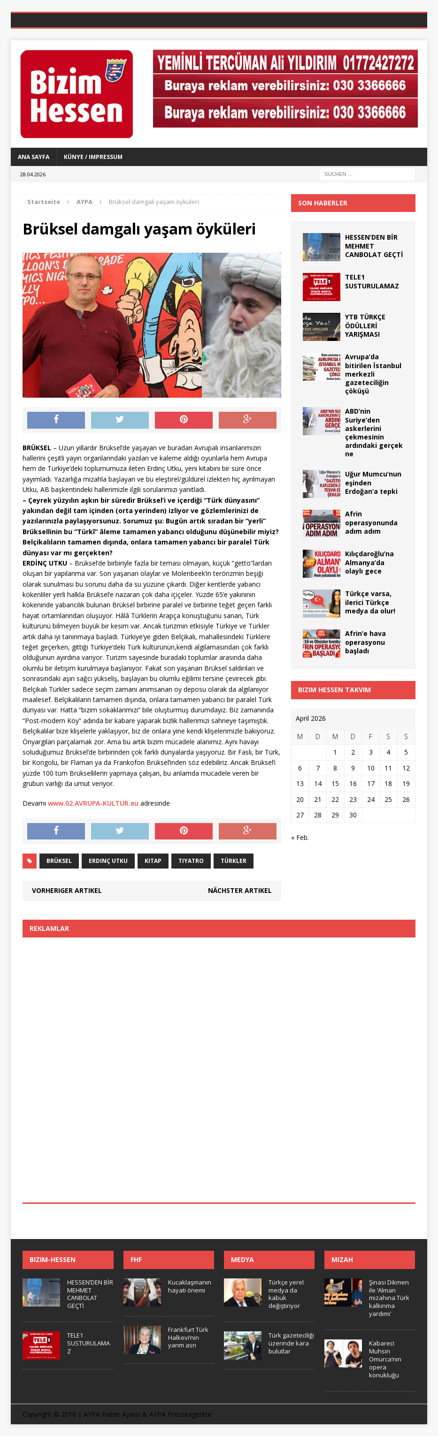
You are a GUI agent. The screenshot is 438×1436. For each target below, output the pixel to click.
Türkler (233, 861)
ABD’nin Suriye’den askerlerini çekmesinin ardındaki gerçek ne (374, 432)
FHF (136, 1259)
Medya (242, 1259)
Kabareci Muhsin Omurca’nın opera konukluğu (385, 1359)
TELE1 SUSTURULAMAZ (372, 281)
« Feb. (300, 837)
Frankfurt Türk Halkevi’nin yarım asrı (188, 1337)
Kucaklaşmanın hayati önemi (189, 1286)
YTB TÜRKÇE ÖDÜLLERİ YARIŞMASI (365, 325)
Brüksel (59, 861)
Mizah (342, 1259)
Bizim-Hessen (53, 1259)
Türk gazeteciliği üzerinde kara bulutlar (291, 1343)
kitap (153, 861)
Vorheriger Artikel (67, 890)
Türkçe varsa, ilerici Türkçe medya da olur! (370, 602)
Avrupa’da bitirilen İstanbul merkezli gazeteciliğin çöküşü (373, 373)
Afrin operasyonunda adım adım (371, 522)
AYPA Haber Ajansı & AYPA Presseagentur (148, 1414)
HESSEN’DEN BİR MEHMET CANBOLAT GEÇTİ (90, 1294)
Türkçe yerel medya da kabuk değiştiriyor (286, 1294)
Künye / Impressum (93, 157)
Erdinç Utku (108, 861)
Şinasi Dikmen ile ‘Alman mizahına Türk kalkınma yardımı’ (389, 1298)
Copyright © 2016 (49, 1414)
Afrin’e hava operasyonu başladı (365, 642)
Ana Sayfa (33, 157)
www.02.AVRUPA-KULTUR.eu (93, 803)
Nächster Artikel (240, 890)
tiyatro (191, 861)
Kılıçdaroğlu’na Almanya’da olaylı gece (369, 562)
